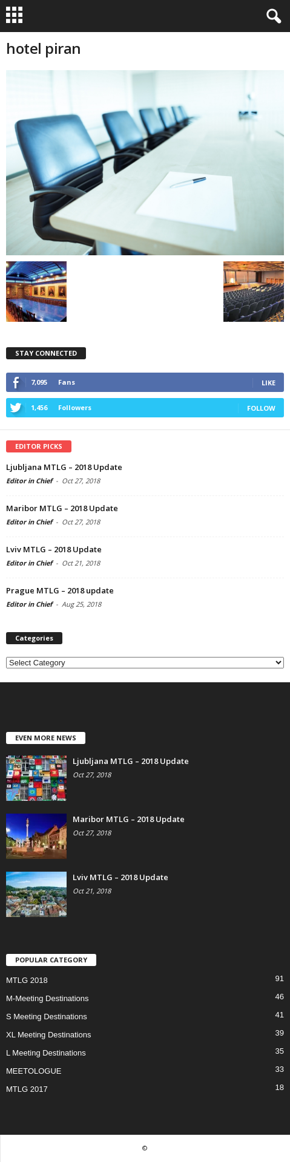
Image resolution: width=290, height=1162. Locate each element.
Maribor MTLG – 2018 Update (62, 508)
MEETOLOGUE (34, 1071)
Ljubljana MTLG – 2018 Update (64, 467)
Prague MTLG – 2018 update (60, 590)
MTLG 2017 (27, 1089)
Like (268, 382)
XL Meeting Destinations (48, 1034)
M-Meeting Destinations (47, 998)
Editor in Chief (29, 480)
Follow (261, 408)
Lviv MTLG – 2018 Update (54, 549)
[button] (271, 16)
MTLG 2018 (27, 980)
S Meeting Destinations (46, 1016)
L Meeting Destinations (46, 1052)
